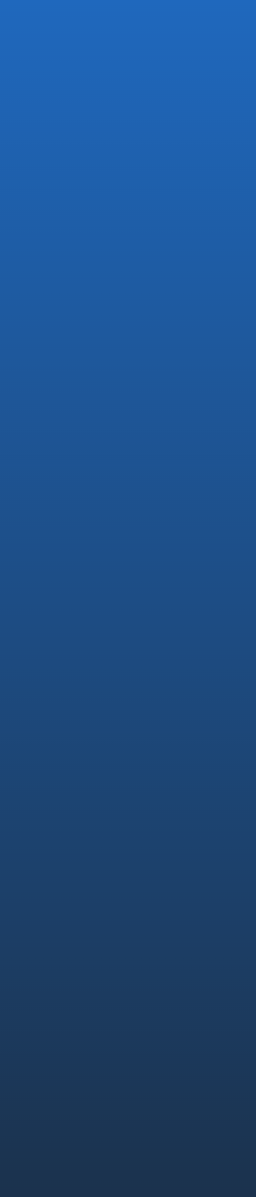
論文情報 (147, 987)
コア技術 (147, 950)
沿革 (17, 959)
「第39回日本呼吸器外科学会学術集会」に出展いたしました (48, 403)
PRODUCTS (26, 1009)
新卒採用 (147, 1029)
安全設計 (147, 959)
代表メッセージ (29, 950)
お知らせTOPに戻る (46, 451)
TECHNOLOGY (156, 939)
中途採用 (147, 1020)
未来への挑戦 (152, 978)
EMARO (21, 1020)
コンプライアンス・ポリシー (38, 1117)
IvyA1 (18, 1029)
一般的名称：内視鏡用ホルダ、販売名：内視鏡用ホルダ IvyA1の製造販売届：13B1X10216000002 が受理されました (129, 410)
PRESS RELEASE (58, 220)
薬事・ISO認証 (153, 969)
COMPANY (25, 939)
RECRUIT (147, 1009)
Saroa (19, 1048)
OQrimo (21, 1038)
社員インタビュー (156, 1038)
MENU (239, 17)
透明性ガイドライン (99, 1117)
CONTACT (149, 1074)
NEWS (143, 1055)
